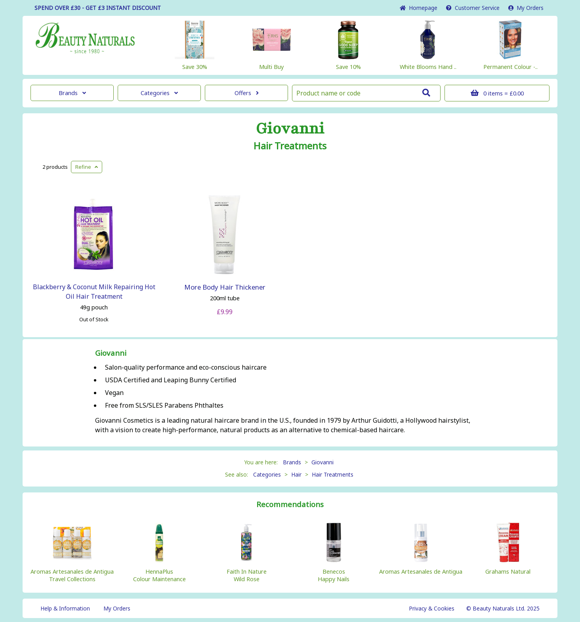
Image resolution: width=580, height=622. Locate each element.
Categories (159, 93)
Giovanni (290, 128)
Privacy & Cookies (431, 608)
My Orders (526, 7)
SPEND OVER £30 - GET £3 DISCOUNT (97, 7)
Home (418, 7)
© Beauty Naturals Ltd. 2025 (503, 608)
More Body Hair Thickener (224, 287)
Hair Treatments (290, 146)
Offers (247, 93)
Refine (86, 166)
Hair (296, 474)
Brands (72, 93)
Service (473, 7)
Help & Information (65, 608)
